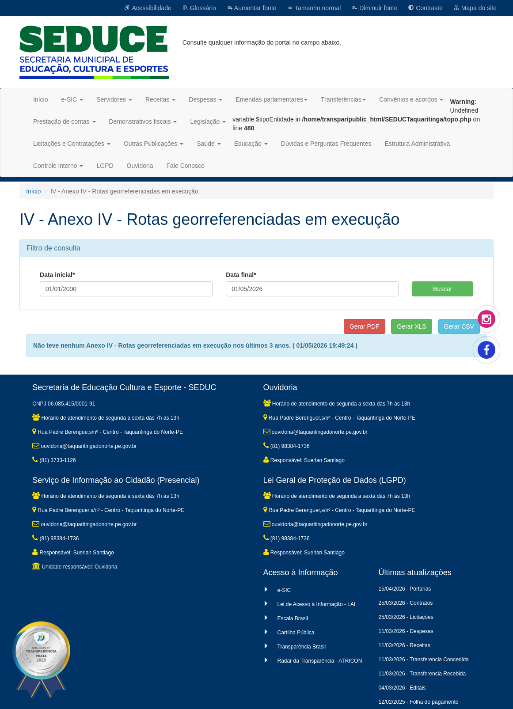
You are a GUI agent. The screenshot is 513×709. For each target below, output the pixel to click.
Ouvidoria (140, 165)
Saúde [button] (208, 143)
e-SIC (284, 590)
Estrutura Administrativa (417, 143)
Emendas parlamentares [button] (272, 99)
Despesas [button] (205, 99)
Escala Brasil (292, 618)
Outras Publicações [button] (153, 143)
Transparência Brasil (301, 647)
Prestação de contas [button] (64, 121)
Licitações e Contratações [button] (71, 143)
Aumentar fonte (252, 7)
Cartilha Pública (296, 632)
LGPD (104, 165)
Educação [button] (251, 143)
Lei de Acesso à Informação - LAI (316, 604)
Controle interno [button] (58, 165)
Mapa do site (475, 7)
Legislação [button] (208, 121)
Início (40, 99)
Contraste (425, 7)
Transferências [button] (343, 99)
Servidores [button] (114, 99)
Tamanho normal (314, 7)
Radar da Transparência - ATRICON (319, 661)
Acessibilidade (147, 7)
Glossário (199, 7)
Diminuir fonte (374, 7)
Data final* (241, 274)
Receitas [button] (160, 99)
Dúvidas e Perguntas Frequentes (326, 143)
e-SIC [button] (72, 99)
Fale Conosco (186, 165)
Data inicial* (57, 274)
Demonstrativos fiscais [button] (143, 121)
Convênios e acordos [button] (411, 99)
